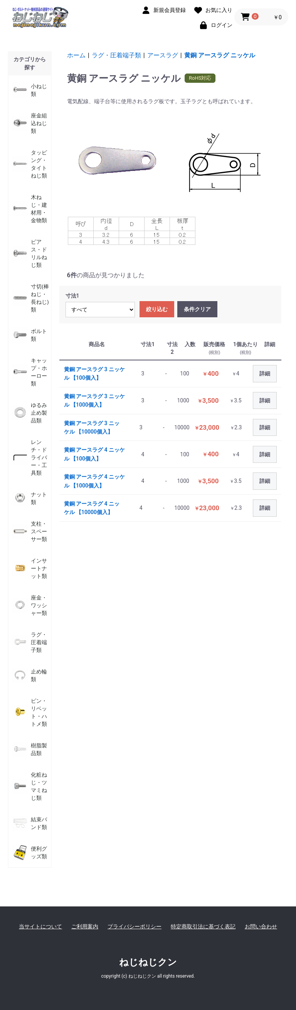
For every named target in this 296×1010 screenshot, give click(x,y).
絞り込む (157, 309)
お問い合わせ (261, 926)
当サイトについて (40, 926)
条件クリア (197, 309)
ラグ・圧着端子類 (116, 55)
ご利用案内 (84, 926)
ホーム (76, 55)
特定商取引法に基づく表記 (203, 926)
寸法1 (72, 296)
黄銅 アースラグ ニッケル (219, 55)
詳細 (264, 373)
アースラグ (162, 55)
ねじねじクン (148, 962)
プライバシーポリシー (134, 926)
